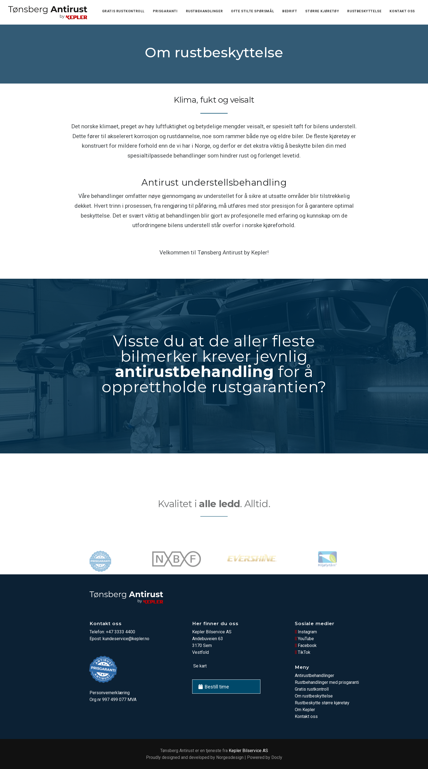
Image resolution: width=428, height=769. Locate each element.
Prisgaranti (165, 11)
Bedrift (289, 11)
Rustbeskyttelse (364, 11)
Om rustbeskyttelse (314, 696)
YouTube (304, 638)
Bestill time (213, 687)
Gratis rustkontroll (123, 11)
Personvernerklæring (110, 692)
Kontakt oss (402, 11)
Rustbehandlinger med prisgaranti (327, 682)
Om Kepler (305, 709)
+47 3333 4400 (120, 631)
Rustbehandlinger (204, 11)
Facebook (306, 645)
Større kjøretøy (322, 11)
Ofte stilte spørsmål (252, 11)
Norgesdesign (229, 757)
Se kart (199, 666)
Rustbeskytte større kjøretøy (322, 702)
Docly (276, 757)
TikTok (302, 652)
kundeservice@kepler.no (126, 638)
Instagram (306, 631)
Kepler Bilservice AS (248, 750)
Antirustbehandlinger (314, 675)
